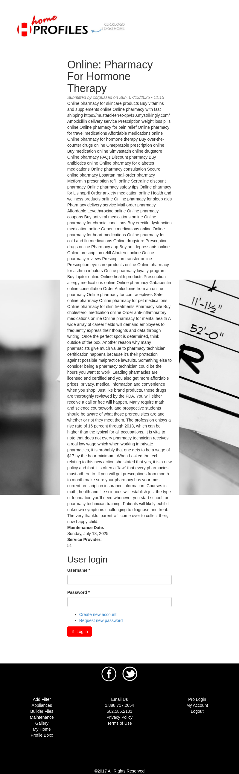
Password (78, 592)
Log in (79, 631)
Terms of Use (119, 723)
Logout (197, 711)
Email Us (119, 699)
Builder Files (41, 711)
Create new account (98, 614)
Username (78, 570)
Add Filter (42, 699)
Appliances (42, 705)
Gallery (41, 723)
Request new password (101, 620)
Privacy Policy (119, 717)
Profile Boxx (42, 735)
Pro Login (197, 699)
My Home (42, 729)
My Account (197, 705)
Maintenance (42, 717)
